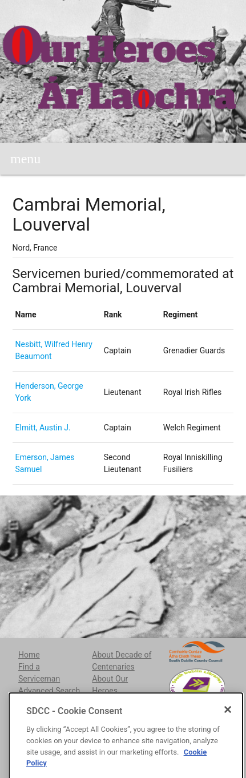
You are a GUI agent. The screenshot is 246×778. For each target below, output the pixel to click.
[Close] (227, 720)
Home (29, 654)
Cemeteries (38, 702)
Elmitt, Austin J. (43, 427)
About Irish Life (119, 702)
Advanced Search (49, 690)
